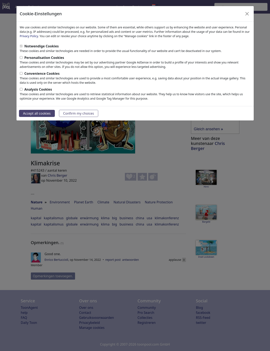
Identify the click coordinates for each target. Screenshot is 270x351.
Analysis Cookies (38, 89)
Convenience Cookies (42, 73)
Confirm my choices (78, 113)
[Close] (247, 13)
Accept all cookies (37, 113)
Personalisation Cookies (44, 57)
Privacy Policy (29, 36)
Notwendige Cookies (41, 46)
